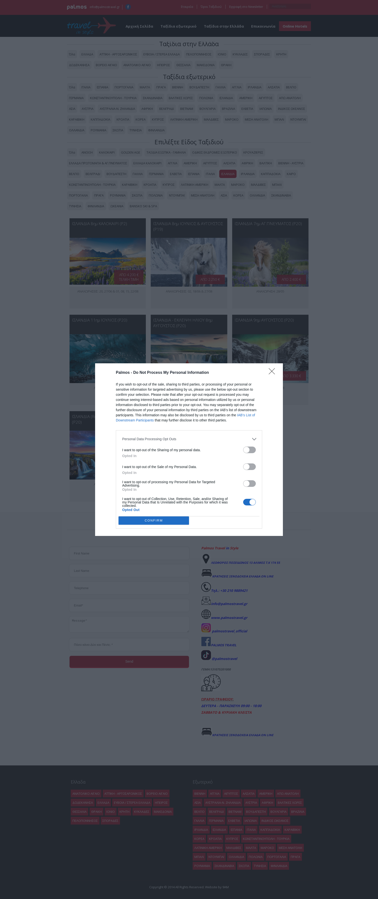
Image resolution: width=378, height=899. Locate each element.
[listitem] (189, 439)
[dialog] (189, 449)
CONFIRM (154, 520)
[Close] (273, 372)
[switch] (249, 450)
